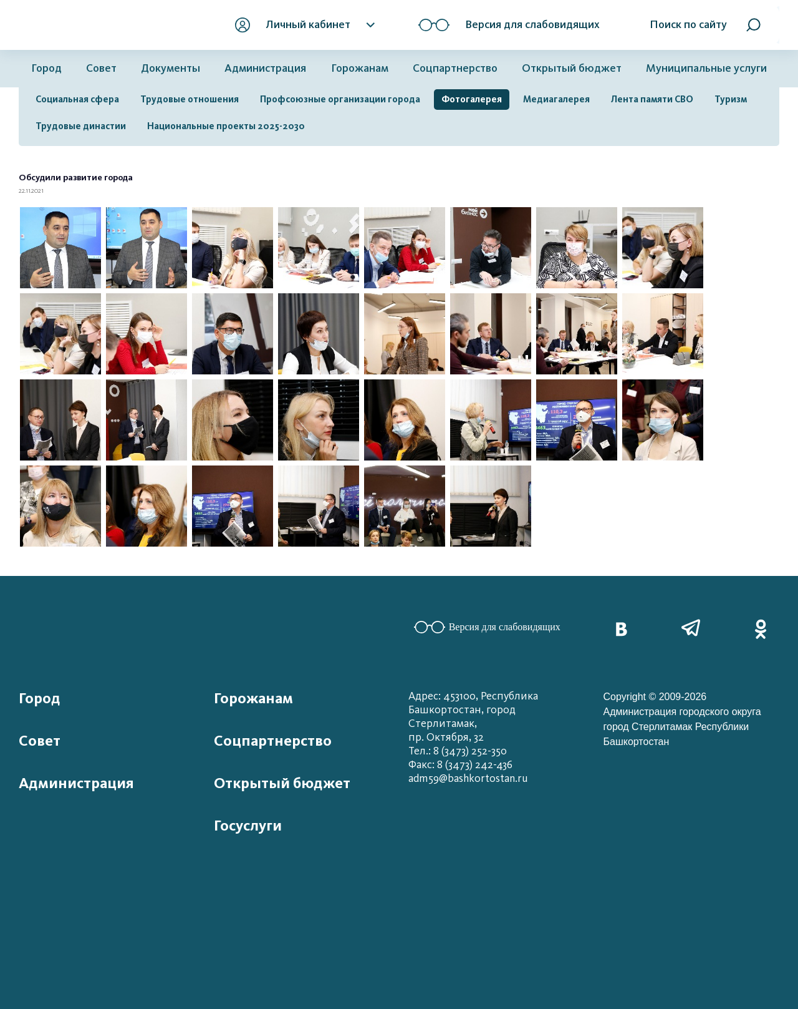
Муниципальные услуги (706, 68)
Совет (101, 68)
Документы (170, 68)
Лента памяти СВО (652, 99)
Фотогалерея (471, 99)
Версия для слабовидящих (487, 627)
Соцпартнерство (455, 68)
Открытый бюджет (572, 68)
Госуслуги (248, 825)
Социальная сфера (77, 99)
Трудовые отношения (189, 99)
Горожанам (359, 68)
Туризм (730, 99)
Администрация (265, 68)
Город (46, 68)
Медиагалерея (556, 99)
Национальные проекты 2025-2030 (226, 126)
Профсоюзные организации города (340, 99)
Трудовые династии (81, 126)
